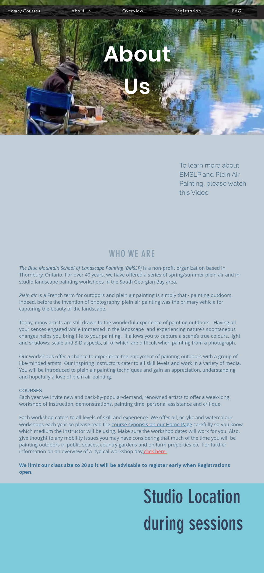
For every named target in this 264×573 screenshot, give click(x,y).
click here (154, 451)
